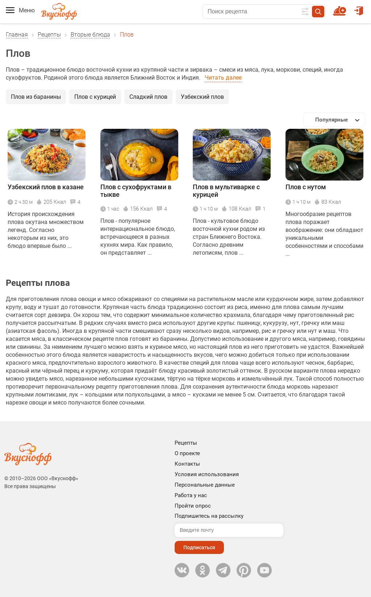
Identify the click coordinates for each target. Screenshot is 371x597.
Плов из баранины (36, 96)
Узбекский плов (202, 96)
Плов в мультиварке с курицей (226, 190)
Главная (17, 34)
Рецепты (49, 34)
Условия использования (207, 474)
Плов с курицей (95, 96)
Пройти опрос (193, 506)
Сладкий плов (148, 96)
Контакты (187, 464)
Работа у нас (191, 495)
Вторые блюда (90, 34)
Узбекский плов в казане (46, 187)
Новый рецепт (341, 7)
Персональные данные (205, 485)
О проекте (187, 453)
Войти (358, 7)
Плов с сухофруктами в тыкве (135, 190)
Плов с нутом (305, 187)
